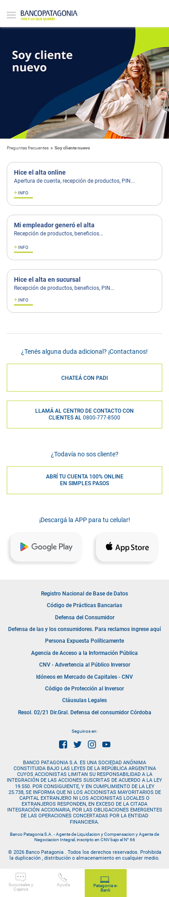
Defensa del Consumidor (84, 617)
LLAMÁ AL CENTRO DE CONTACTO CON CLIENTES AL (84, 414)
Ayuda (63, 880)
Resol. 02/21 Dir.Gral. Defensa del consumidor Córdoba (84, 712)
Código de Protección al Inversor (84, 688)
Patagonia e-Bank (105, 884)
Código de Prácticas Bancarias (84, 605)
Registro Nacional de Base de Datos (84, 593)
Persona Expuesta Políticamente (84, 641)
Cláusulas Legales (84, 700)
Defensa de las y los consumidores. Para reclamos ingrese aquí (84, 629)
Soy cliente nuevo (72, 147)
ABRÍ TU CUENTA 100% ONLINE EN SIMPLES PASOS (84, 480)
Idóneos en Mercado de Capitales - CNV (84, 677)
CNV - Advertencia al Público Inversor (84, 665)
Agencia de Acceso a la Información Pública (84, 653)
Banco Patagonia (49, 15)
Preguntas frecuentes (28, 147)
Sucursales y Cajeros (21, 882)
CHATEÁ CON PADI (84, 378)
